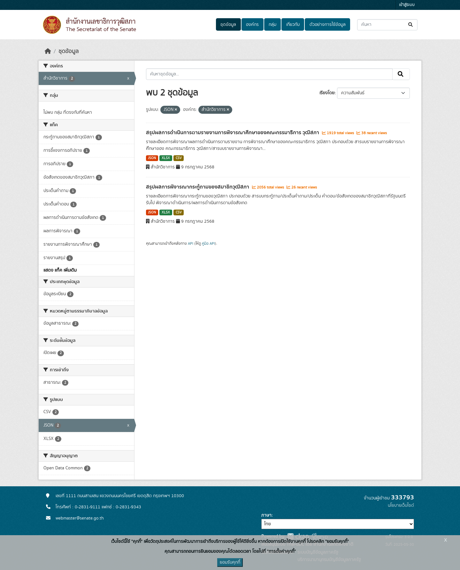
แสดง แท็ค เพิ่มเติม (60, 270)
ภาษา (266, 515)
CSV (179, 158)
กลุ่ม (272, 24)
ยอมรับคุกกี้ (230, 562)
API (190, 243)
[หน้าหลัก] (48, 51)
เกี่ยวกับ (293, 24)
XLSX (166, 158)
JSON (152, 158)
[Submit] (411, 24)
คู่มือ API (208, 243)
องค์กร (252, 24)
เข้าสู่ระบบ (407, 5)
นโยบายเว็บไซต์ (401, 505)
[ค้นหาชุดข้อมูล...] (387, 24)
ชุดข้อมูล (228, 24)
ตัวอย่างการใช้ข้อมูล (328, 24)
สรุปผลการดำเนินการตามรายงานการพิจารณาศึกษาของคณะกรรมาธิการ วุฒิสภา (233, 132)
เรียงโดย (326, 93)
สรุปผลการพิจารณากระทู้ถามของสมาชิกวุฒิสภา (198, 187)
